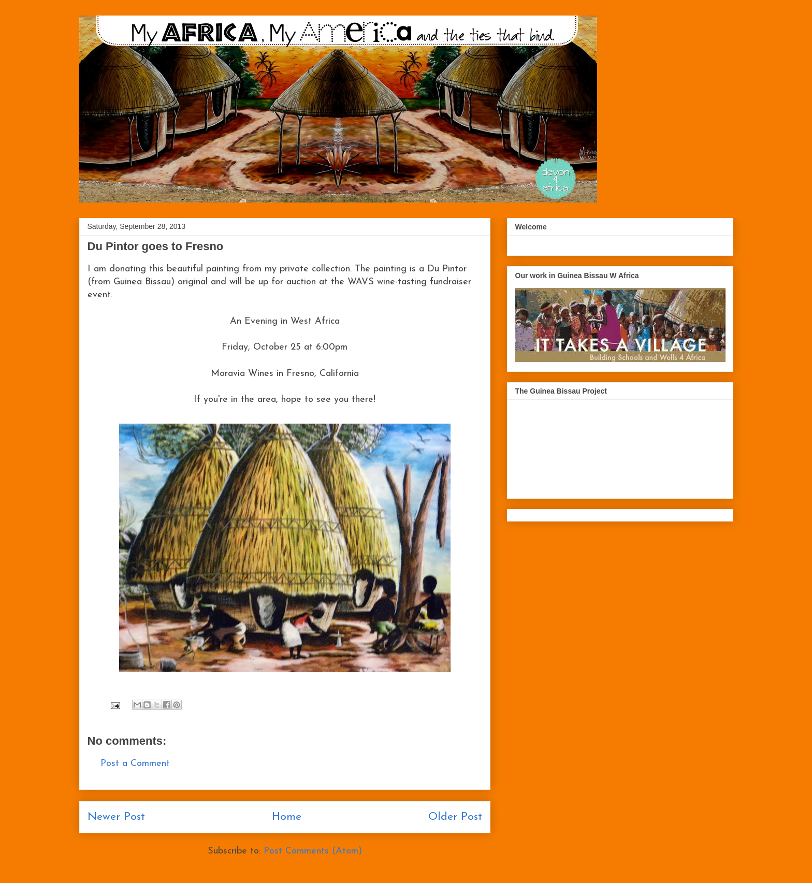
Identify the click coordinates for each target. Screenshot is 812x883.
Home (286, 817)
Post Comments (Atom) (313, 851)
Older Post (455, 817)
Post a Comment (135, 764)
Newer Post (116, 817)
